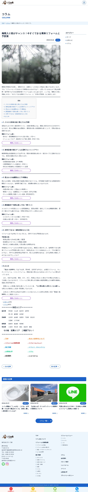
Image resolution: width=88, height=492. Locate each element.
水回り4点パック (41, 462)
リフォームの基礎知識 (42, 442)
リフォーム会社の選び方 (43, 447)
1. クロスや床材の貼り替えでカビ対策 (15, 104)
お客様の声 (64, 472)
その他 (38, 476)
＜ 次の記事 (7, 366)
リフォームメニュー (66, 435)
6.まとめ (6, 116)
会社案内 (63, 458)
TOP (3, 23)
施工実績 (38, 455)
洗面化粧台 (65, 445)
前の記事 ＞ (55, 366)
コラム (8, 23)
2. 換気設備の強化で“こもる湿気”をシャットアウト (19, 107)
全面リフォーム (41, 460)
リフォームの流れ (41, 445)
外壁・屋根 (40, 464)
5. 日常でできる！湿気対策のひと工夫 (15, 114)
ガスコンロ (40, 457)
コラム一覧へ (44, 421)
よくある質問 (40, 452)
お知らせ (6, 302)
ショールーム (65, 465)
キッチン (64, 440)
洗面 (38, 466)
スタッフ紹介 (65, 462)
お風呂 (38, 471)
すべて (69, 37)
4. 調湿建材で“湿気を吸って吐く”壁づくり (17, 111)
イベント (63, 468)
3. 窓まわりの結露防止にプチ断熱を (15, 109)
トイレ (64, 438)
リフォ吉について (41, 439)
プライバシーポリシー (67, 475)
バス (63, 442)
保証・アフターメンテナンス (44, 449)
